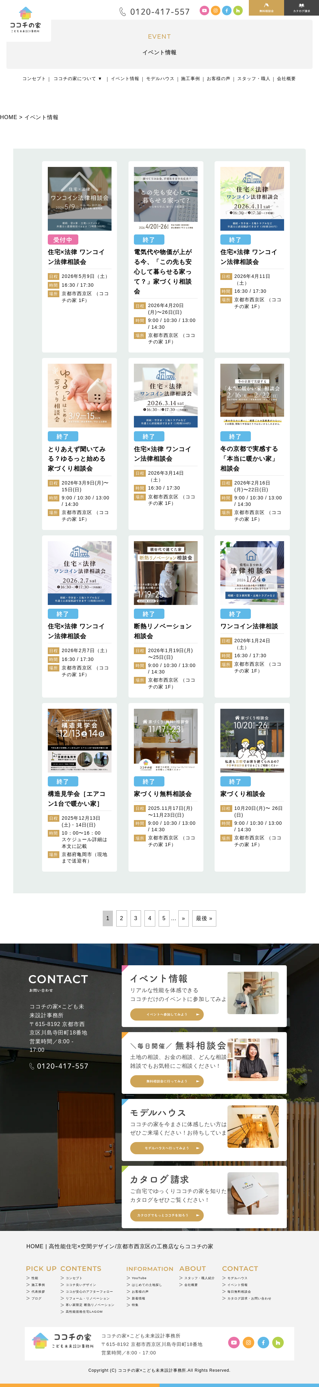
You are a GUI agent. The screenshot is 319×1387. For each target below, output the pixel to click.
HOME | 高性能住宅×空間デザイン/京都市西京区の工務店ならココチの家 (120, 1246)
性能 (35, 1278)
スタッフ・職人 (254, 78)
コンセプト (34, 78)
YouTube (139, 1278)
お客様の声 (219, 78)
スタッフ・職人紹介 (199, 1278)
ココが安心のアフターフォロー (89, 1291)
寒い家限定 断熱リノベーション (90, 1305)
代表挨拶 (38, 1291)
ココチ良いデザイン (81, 1285)
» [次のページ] (183, 918)
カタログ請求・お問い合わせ (249, 1298)
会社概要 (286, 78)
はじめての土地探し (147, 1285)
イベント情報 (125, 78)
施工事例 (190, 78)
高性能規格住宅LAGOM (84, 1311)
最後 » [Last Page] (204, 918)
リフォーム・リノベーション (88, 1298)
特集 (135, 1305)
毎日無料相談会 (239, 1291)
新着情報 (138, 1298)
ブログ (37, 1298)
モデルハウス (160, 78)
